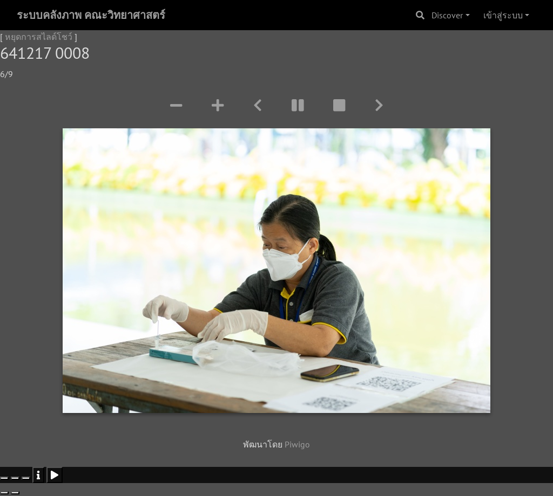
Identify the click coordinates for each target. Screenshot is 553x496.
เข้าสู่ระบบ (503, 15)
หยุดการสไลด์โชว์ (38, 36)
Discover (447, 15)
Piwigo (297, 444)
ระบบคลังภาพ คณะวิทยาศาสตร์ (91, 15)
